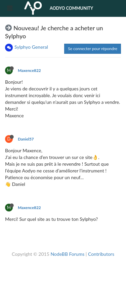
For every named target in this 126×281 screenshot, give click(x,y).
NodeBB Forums (67, 254)
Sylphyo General (31, 47)
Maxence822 (29, 70)
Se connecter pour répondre (92, 48)
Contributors (101, 254)
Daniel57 (26, 139)
